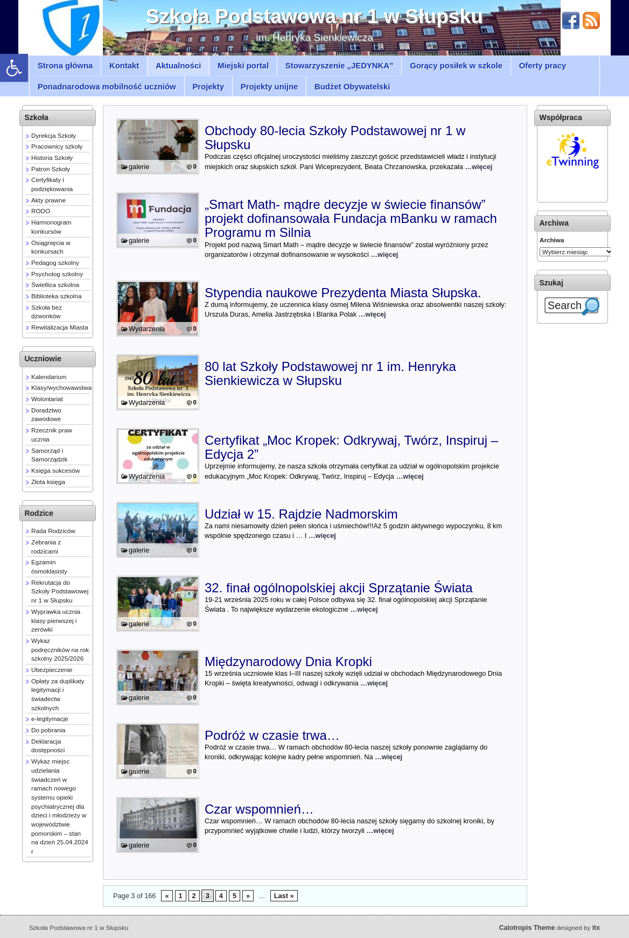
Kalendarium (49, 376)
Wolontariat (47, 398)
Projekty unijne (269, 86)
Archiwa (552, 239)
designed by (549, 927)
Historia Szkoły (52, 157)
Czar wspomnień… (259, 809)
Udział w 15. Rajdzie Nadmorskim (301, 514)
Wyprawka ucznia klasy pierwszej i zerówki (55, 620)
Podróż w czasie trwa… (272, 735)
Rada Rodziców (53, 530)
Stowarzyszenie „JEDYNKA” (339, 65)
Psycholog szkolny (57, 273)
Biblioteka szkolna (56, 295)
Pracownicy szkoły (56, 146)
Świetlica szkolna (55, 284)
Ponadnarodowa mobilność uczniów (107, 86)
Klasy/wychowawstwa (61, 387)
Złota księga (48, 481)
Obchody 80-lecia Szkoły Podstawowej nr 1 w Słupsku (335, 137)
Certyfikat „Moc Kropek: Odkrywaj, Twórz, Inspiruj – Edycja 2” (351, 447)
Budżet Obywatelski (352, 86)
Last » (284, 896)
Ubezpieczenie (52, 669)
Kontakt (124, 65)
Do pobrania (48, 729)
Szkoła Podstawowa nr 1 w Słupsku (314, 16)
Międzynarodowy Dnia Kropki (288, 661)
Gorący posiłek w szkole (456, 65)
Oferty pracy (543, 65)
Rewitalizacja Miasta (59, 327)
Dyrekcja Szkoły (53, 135)
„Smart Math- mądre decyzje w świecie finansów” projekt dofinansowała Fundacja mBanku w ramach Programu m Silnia (351, 218)
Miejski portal (243, 65)
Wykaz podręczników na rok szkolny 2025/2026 (60, 649)
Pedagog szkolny (55, 262)
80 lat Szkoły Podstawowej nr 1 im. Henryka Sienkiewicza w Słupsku (330, 373)
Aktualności (178, 65)
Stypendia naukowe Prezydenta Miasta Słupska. (343, 292)
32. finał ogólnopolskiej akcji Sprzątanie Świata (339, 587)
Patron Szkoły (50, 168)
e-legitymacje (49, 718)
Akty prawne (48, 200)
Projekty (208, 86)
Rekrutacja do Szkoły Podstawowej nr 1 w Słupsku (59, 591)
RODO (40, 210)
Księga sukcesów (55, 470)
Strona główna (65, 65)
